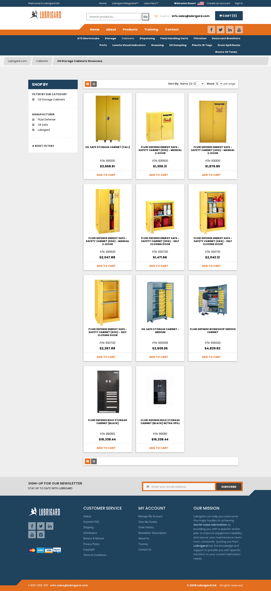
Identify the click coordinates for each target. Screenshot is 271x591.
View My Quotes (147, 521)
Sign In (239, 3)
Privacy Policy (91, 544)
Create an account (218, 3)
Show (210, 84)
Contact (172, 29)
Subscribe (228, 487)
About (111, 29)
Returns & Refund (93, 538)
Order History (146, 527)
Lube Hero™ (151, 3)
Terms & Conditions (94, 555)
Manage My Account (150, 516)
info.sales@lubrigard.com (69, 585)
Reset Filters (43, 146)
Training (151, 29)
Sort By (173, 84)
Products (130, 29)
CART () (228, 16)
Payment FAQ (91, 521)
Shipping (88, 527)
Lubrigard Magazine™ (125, 3)
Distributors (90, 532)
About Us (143, 538)
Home (103, 3)
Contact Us (144, 549)
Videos (87, 516)
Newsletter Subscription (152, 532)
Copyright (89, 549)
